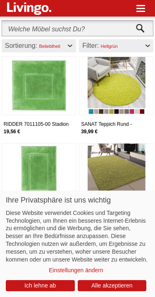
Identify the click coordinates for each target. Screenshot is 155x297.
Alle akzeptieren (112, 285)
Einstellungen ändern (76, 270)
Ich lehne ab (40, 285)
